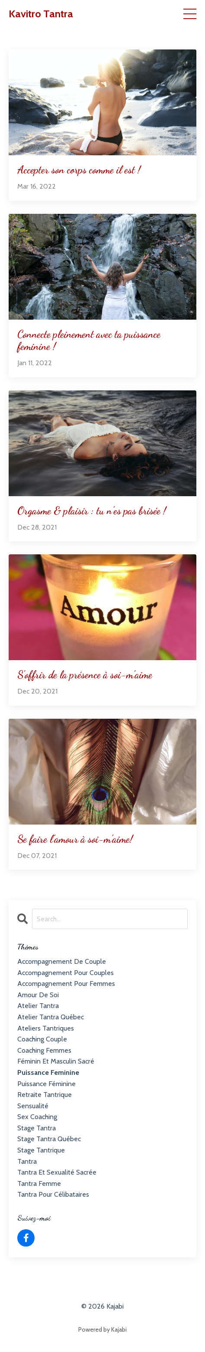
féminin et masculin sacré (55, 1061)
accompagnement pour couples (65, 973)
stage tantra (36, 1128)
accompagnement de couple (61, 961)
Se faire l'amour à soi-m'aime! (75, 839)
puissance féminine (46, 1084)
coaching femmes (44, 1050)
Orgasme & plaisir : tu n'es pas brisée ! (91, 511)
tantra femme (39, 1183)
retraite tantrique (44, 1094)
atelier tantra (38, 1006)
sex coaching (37, 1117)
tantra (27, 1161)
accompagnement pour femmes (66, 983)
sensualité (32, 1106)
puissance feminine (48, 1072)
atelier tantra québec (50, 1017)
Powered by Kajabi (102, 1329)
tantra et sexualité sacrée (56, 1172)
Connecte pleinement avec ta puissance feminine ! (88, 340)
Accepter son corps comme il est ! (79, 170)
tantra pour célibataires (53, 1194)
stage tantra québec (49, 1139)
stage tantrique (41, 1150)
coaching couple (42, 1039)
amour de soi (38, 995)
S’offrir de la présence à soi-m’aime (84, 675)
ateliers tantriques (45, 1028)
